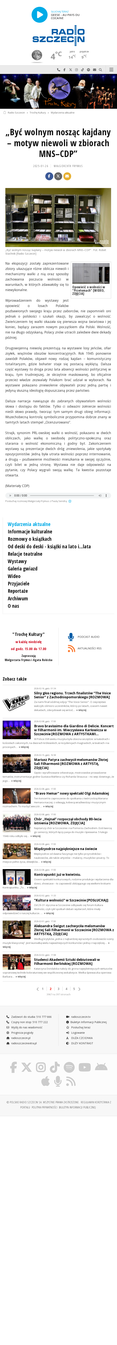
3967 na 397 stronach (59, 994)
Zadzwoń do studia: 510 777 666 (29, 1017)
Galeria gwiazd (22, 568)
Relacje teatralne (25, 553)
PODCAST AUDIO (84, 637)
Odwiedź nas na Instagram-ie (77, 69)
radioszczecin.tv (78, 1017)
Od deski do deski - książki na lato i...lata (49, 546)
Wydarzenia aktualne (63, 112)
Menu (111, 69)
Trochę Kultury (38, 112)
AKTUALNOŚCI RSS (85, 648)
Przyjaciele (18, 583)
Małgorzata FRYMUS (68, 166)
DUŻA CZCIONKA (79, 1038)
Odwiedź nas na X (71, 69)
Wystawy (17, 561)
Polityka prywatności (44, 1109)
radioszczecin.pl (18, 1038)
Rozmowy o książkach (30, 538)
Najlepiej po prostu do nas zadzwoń (59, 69)
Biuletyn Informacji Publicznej (86, 1022)
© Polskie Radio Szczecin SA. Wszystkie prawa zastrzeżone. (43, 1104)
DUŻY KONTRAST (79, 1043)
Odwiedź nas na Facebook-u (65, 69)
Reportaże (18, 590)
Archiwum (18, 598)
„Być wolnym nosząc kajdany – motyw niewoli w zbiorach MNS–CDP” (58, 143)
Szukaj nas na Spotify (89, 69)
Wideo (14, 576)
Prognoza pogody (19, 1032)
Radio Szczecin (14, 112)
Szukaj (101, 69)
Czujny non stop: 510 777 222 (27, 1022)
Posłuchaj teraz (78, 1027)
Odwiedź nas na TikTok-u (83, 69)
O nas (13, 605)
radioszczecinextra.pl (21, 1043)
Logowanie (75, 1032)
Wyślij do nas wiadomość (95, 69)
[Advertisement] (58, 1149)
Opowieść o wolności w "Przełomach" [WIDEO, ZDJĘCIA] (88, 290)
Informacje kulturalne (30, 531)
